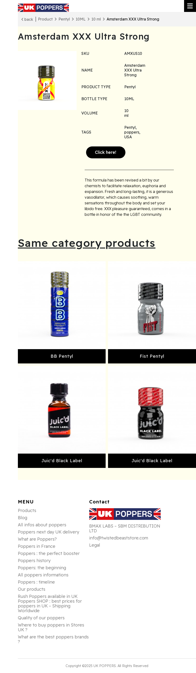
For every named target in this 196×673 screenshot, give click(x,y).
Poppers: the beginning (42, 567)
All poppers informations (43, 575)
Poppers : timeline (36, 582)
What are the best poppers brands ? (53, 639)
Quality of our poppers (41, 618)
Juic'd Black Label (61, 460)
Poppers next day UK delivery (48, 532)
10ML (81, 19)
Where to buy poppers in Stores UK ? (51, 627)
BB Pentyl (62, 356)
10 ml (96, 19)
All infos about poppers (42, 525)
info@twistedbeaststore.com (118, 538)
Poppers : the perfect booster (49, 553)
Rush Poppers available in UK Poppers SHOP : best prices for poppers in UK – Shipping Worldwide (50, 603)
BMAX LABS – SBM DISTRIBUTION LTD (124, 528)
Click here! (105, 152)
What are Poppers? (37, 539)
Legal (94, 545)
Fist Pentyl (152, 356)
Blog (22, 517)
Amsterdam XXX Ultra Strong (133, 19)
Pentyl (64, 19)
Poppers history (34, 560)
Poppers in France (36, 546)
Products (27, 510)
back (27, 19)
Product (45, 19)
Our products (31, 589)
